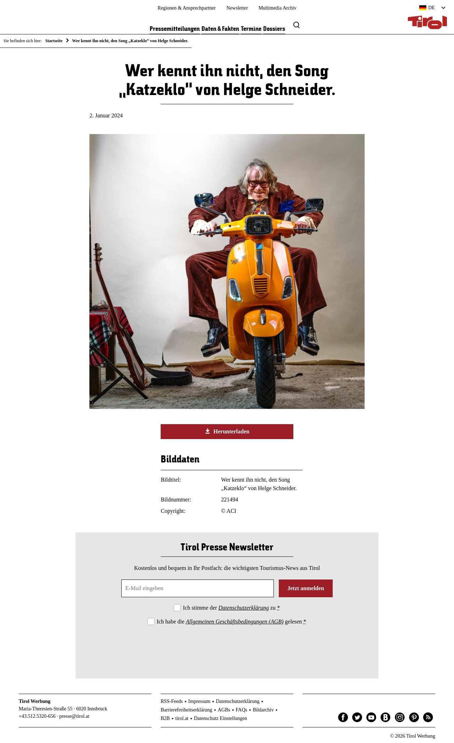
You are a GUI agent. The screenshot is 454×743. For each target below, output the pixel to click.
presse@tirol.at (74, 716)
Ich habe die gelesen (231, 622)
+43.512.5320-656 (37, 716)
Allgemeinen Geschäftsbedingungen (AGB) (234, 622)
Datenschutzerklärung (243, 608)
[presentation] (227, 646)
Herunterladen (227, 431)
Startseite (54, 40)
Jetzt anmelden (305, 588)
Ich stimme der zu (231, 608)
